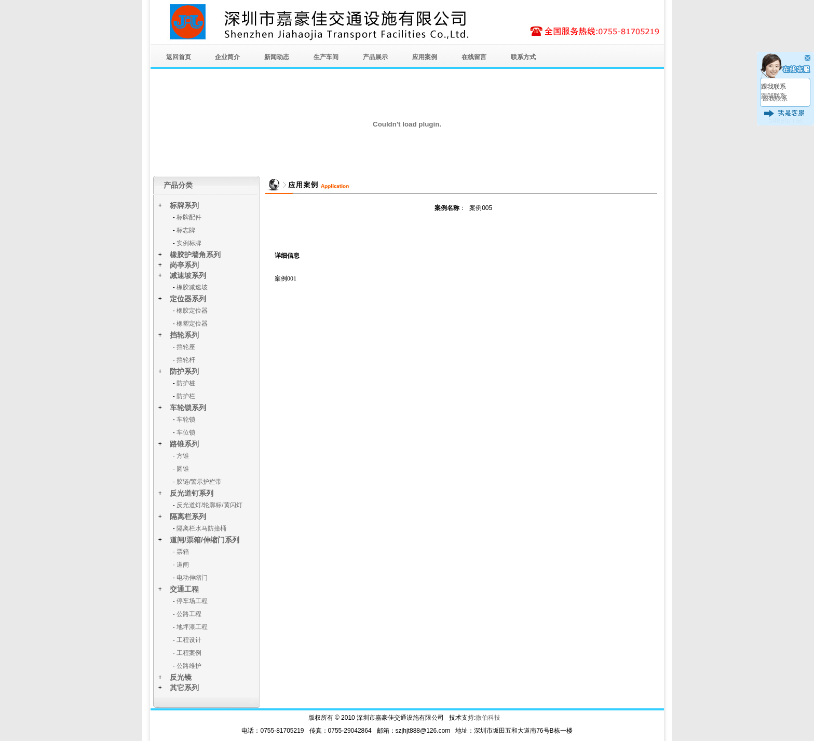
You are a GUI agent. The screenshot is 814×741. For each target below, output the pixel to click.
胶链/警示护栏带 (199, 481)
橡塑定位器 (192, 323)
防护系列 (184, 371)
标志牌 (186, 230)
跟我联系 (773, 86)
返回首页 (178, 57)
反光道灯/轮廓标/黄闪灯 (209, 505)
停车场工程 (192, 601)
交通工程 (184, 589)
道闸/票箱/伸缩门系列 (204, 540)
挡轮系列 (184, 335)
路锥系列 (184, 444)
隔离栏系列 (188, 516)
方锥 (183, 455)
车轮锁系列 (188, 407)
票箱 (183, 551)
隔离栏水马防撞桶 (201, 528)
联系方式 (523, 57)
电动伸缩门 (192, 577)
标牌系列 (184, 205)
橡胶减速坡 (192, 287)
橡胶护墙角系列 (195, 254)
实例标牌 (189, 243)
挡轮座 (186, 347)
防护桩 (186, 383)
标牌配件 (189, 217)
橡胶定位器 (192, 310)
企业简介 (227, 57)
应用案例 (424, 57)
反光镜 (181, 677)
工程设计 (189, 640)
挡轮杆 (186, 359)
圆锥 (183, 468)
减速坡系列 (188, 275)
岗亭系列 (184, 265)
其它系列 (184, 687)
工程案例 (189, 652)
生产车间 (326, 57)
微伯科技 (488, 717)
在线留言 (474, 57)
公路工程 (189, 614)
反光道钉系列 (191, 493)
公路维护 (189, 665)
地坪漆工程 (192, 627)
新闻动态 (276, 57)
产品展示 (375, 57)
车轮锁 (186, 419)
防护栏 (186, 396)
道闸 (183, 564)
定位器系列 (188, 299)
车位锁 (186, 432)
